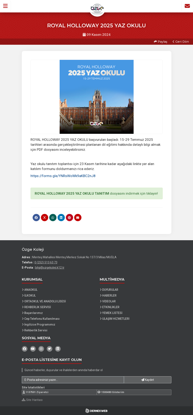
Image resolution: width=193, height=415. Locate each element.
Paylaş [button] (160, 41)
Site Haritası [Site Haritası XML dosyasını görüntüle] (32, 400)
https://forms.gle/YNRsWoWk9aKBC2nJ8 (63, 176)
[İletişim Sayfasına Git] (187, 6)
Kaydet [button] (147, 379)
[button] (5, 6)
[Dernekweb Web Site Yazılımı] (96, 410)
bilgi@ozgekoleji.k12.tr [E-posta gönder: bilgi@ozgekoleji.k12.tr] (49, 267)
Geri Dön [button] (181, 41)
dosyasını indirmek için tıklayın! (96, 193)
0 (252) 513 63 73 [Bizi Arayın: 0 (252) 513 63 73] (45, 262)
